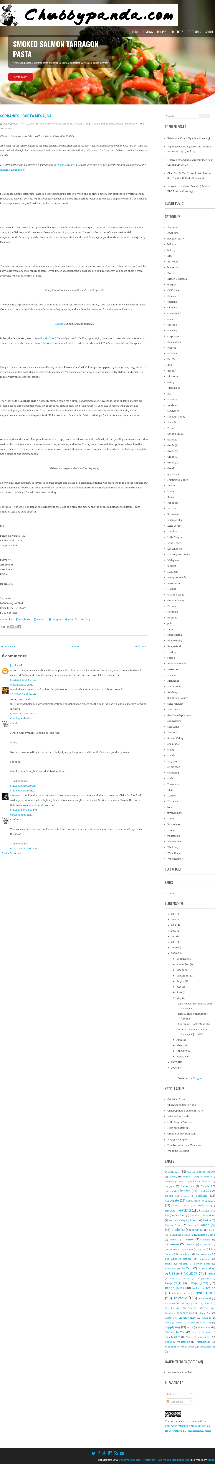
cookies (172, 324)
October (181, 969)
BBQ (169, 255)
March (180, 1045)
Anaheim (172, 232)
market (171, 566)
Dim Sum (172, 376)
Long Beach (174, 543)
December (182, 958)
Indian (171, 485)
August (180, 981)
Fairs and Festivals (178, 1116)
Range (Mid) (108, 123)
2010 (174, 942)
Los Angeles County (179, 554)
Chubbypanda (18, 718)
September (183, 975)
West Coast (174, 853)
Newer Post (8, 646)
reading (171, 652)
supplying (173, 772)
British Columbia (177, 278)
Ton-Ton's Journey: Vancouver (185, 1145)
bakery (171, 244)
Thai (170, 789)
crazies (171, 347)
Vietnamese (174, 841)
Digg (85, 619)
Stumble (71, 619)
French (171, 422)
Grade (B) (172, 451)
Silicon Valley (175, 738)
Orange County (91, 123)
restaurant (122, 123)
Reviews (148, 32)
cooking (172, 330)
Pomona (172, 617)
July (179, 986)
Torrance (172, 801)
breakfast (173, 267)
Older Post (141, 646)
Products (177, 32)
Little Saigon (174, 537)
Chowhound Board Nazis (181, 1105)
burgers (172, 284)
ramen (171, 629)
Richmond (173, 680)
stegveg (172, 761)
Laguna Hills (174, 520)
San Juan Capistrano (179, 715)
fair (169, 393)
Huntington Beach (177, 479)
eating (57, 123)
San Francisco (175, 703)
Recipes (161, 32)
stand (170, 749)
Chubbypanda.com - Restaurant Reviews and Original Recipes (155, 1459)
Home (135, 32)
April (179, 1039)
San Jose (172, 709)
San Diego (173, 692)
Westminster (175, 858)
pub (169, 623)
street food (173, 766)
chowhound (174, 313)
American (173, 227)
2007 (174, 1062)
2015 (174, 919)
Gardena (172, 439)
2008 (174, 953)
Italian (78, 123)
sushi (170, 778)
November (183, 964)
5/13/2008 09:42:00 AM (23, 694)
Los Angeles (174, 548)
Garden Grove (175, 433)
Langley (172, 531)
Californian (173, 290)
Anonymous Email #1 (179, 1372)
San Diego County (177, 698)
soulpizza (173, 744)
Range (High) (175, 634)
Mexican (172, 571)
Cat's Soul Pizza (176, 1099)
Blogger (197, 1078)
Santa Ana (173, 726)
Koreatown (173, 514)
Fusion (171, 428)
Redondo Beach (176, 663)
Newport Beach (176, 577)
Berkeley (172, 261)
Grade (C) (172, 456)
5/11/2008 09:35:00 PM (23, 679)
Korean (171, 508)
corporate (173, 336)
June (179, 992)
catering (172, 301)
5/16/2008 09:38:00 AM (23, 713)
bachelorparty (175, 238)
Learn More (20, 80)
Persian (171, 606)
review (133, 123)
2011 (173, 936)
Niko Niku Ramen (177, 1127)
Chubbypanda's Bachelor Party (185, 1110)
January (181, 1056)
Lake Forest (174, 525)
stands (171, 755)
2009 (174, 947)
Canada (171, 296)
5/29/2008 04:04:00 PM (23, 809)
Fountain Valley (176, 416)
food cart (172, 405)
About (209, 32)
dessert (171, 370)
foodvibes (173, 410)
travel (170, 807)
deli (169, 365)
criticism (172, 353)
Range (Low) (174, 640)
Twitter (39, 619)
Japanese (173, 502)
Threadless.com (65, 165)
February (182, 1050)
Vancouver (173, 824)
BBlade (59, 323)
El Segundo (174, 388)
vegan (171, 830)
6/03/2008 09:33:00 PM (23, 848)
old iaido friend (47, 338)
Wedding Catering (178, 1150)
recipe (171, 657)
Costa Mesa (46, 123)
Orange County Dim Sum (181, 1133)
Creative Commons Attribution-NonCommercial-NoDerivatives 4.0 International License (188, 1425)
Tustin (170, 818)
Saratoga (172, 732)
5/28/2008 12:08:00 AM (23, 785)
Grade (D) (172, 462)
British (171, 273)
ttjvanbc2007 (174, 812)
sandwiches (174, 721)
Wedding (172, 847)
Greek (171, 468)
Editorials (194, 32)
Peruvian (172, 611)
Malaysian (173, 560)
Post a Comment (11, 853)
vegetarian (173, 835)
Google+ (55, 619)
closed (171, 319)
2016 (174, 914)
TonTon (171, 795)
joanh (13, 665)
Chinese (172, 307)
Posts (171, 1394)
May (179, 998)
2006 (174, 1067)
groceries (173, 474)
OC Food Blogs (175, 594)
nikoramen (174, 583)
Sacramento (174, 686)
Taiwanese (173, 784)
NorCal (171, 588)
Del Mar (172, 359)
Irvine (171, 491)
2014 (174, 925)
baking (171, 250)
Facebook (23, 619)
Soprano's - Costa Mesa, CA (26, 116)
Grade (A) (67, 123)
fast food (172, 399)
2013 (174, 930)
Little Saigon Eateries (179, 1122)
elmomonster (18, 684)
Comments (175, 1401)
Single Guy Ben (19, 790)
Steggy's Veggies (177, 1139)
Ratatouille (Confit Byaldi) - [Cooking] (188, 138)
